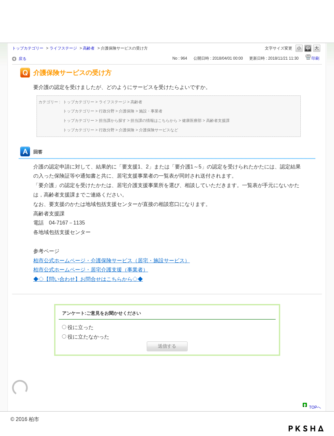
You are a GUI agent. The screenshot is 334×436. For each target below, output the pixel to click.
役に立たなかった (88, 337)
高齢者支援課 (218, 120)
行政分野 (106, 111)
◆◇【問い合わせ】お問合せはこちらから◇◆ (88, 279)
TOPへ (315, 406)
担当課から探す (112, 120)
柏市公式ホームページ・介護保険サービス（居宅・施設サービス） (111, 260)
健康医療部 (192, 120)
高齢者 (89, 48)
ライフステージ (63, 48)
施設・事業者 (150, 111)
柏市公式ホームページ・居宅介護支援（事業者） (90, 269)
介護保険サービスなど (158, 130)
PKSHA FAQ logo (306, 428)
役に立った (81, 327)
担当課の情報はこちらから (153, 120)
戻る (22, 58)
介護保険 (126, 111)
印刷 (315, 58)
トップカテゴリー (27, 48)
